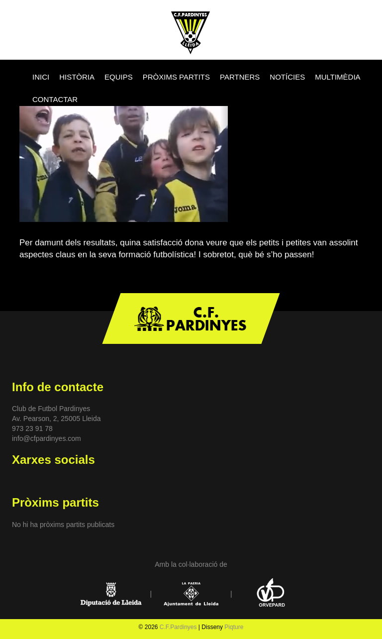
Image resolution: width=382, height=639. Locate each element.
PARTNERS (240, 77)
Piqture (233, 627)
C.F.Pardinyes (178, 627)
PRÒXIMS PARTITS (176, 77)
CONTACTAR (55, 99)
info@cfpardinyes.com (46, 438)
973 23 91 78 (32, 428)
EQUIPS (118, 77)
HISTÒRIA (77, 77)
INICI (40, 77)
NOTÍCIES (287, 77)
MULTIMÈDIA (337, 77)
